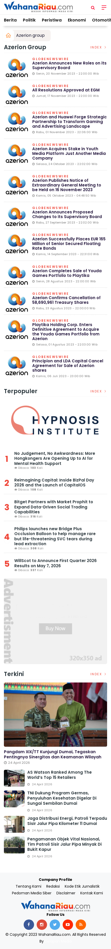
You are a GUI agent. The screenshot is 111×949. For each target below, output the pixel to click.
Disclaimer (65, 893)
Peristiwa (52, 20)
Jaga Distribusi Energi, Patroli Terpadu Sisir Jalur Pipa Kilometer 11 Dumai (67, 821)
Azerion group (30, 35)
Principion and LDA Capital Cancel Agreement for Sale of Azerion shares (67, 365)
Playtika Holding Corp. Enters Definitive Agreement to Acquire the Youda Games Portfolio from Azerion (66, 331)
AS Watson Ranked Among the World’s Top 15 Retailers (59, 775)
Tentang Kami (28, 886)
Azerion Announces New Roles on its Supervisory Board (69, 65)
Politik (29, 20)
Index (98, 47)
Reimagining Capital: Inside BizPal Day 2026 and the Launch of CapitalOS (54, 482)
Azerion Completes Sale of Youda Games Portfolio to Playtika (67, 273)
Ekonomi (77, 20)
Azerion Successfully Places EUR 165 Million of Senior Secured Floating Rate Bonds (69, 243)
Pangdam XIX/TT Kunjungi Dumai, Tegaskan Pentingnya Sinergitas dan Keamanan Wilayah (52, 754)
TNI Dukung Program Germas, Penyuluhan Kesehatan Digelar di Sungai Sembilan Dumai (61, 798)
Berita (10, 20)
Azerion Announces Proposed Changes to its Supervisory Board (67, 214)
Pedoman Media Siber (31, 893)
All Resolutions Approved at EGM (66, 90)
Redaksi (53, 886)
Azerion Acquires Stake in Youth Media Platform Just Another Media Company (69, 153)
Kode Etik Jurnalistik (82, 886)
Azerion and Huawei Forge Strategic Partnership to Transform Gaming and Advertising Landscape (69, 121)
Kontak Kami (91, 893)
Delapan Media (58, 941)
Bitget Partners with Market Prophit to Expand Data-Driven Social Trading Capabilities (53, 507)
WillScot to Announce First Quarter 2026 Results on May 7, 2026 (55, 563)
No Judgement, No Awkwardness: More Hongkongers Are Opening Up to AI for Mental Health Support (54, 458)
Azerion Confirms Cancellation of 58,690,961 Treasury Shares (66, 300)
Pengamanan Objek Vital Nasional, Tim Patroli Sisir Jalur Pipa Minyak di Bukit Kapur (64, 844)
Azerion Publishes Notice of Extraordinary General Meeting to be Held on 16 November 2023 (66, 185)
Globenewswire (50, 59)
